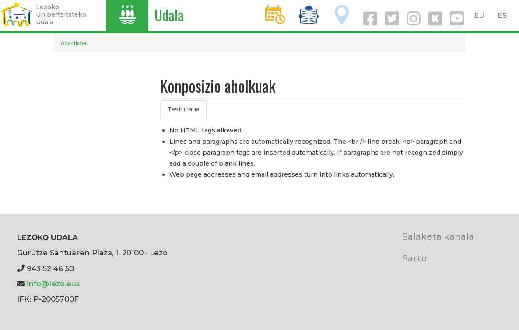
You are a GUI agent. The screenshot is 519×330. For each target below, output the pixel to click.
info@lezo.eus (53, 283)
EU (479, 15)
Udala (169, 14)
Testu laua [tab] (183, 109)
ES (502, 15)
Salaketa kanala (438, 236)
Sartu (414, 258)
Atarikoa (73, 43)
